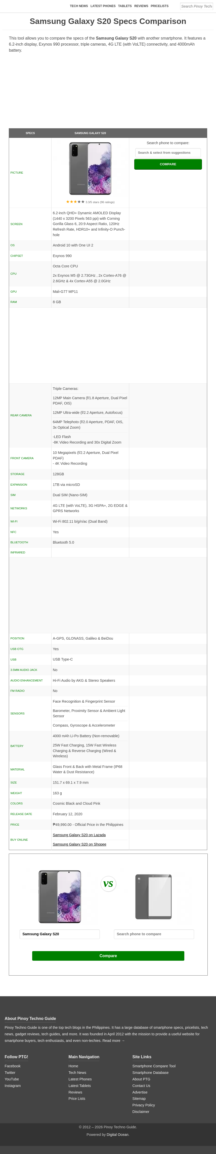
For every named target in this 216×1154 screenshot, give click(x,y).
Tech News (79, 6)
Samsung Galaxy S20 (90, 133)
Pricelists (160, 6)
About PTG (141, 1079)
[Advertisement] (108, 92)
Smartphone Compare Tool (154, 1066)
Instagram (13, 1086)
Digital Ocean (117, 1135)
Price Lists (77, 1099)
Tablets (125, 6)
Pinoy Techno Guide (36, 1018)
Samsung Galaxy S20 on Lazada (90, 836)
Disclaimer (141, 1112)
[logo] (36, 6)
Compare (108, 956)
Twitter (10, 1073)
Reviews (141, 6)
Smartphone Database (151, 1073)
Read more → (113, 1041)
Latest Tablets (80, 1086)
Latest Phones (103, 6)
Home (73, 1066)
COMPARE (168, 164)
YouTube (12, 1079)
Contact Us (141, 1086)
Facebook (13, 1066)
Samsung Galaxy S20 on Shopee (79, 844)
